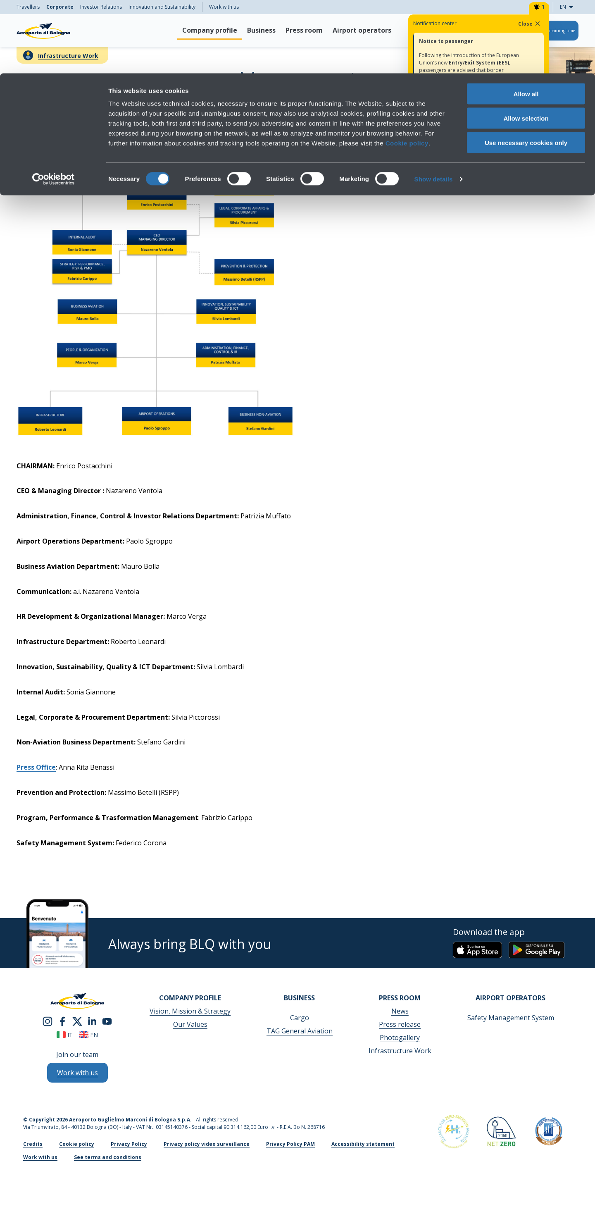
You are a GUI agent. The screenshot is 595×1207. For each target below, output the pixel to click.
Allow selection (525, 44)
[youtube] (107, 1020)
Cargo (299, 1017)
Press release (400, 1024)
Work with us (40, 1157)
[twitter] (77, 1020)
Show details (433, 105)
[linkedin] (92, 1020)
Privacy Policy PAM (290, 1143)
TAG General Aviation (300, 1030)
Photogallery (400, 1037)
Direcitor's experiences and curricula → (475, 174)
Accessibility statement (363, 1143)
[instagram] (47, 1020)
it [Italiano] (65, 1035)
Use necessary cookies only (526, 69)
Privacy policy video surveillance (207, 1143)
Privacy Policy (129, 1143)
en (88, 1035)
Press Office (36, 767)
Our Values (190, 1024)
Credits (33, 1143)
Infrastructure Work (400, 1050)
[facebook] (62, 1020)
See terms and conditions (107, 1157)
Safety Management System (510, 1017)
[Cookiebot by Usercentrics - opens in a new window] (53, 106)
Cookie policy (407, 69)
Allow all (526, 20)
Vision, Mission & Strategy (190, 1011)
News (400, 1011)
